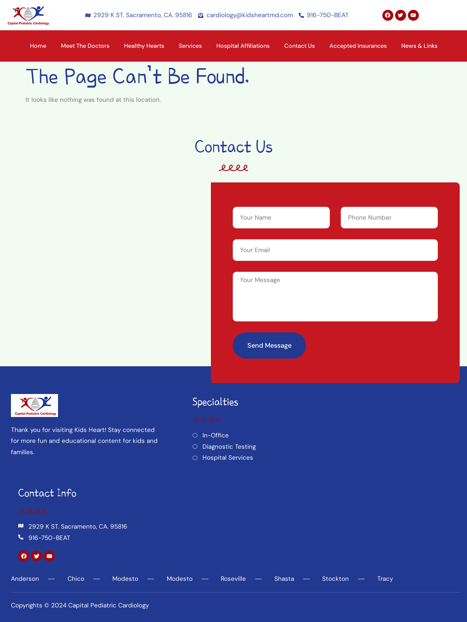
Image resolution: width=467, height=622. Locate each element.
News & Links (419, 46)
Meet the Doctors (85, 46)
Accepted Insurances (358, 46)
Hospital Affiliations (243, 46)
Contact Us (299, 46)
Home (38, 46)
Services (190, 46)
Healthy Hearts (144, 46)
